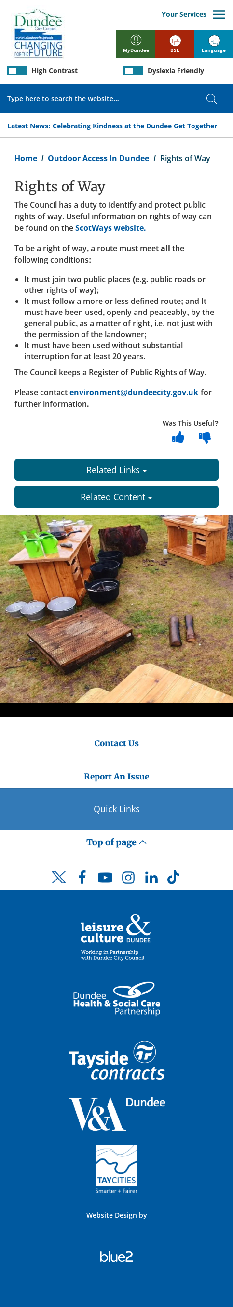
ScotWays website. (110, 228)
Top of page (116, 842)
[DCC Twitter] (58, 886)
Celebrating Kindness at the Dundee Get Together (135, 125)
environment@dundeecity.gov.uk (134, 392)
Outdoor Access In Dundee (98, 158)
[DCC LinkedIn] (151, 880)
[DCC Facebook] (82, 880)
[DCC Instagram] (128, 880)
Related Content (116, 497)
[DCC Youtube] (105, 880)
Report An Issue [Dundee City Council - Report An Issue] (116, 776)
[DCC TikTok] (174, 880)
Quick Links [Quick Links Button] (117, 809)
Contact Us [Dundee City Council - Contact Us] (117, 743)
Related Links (116, 470)
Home (25, 158)
